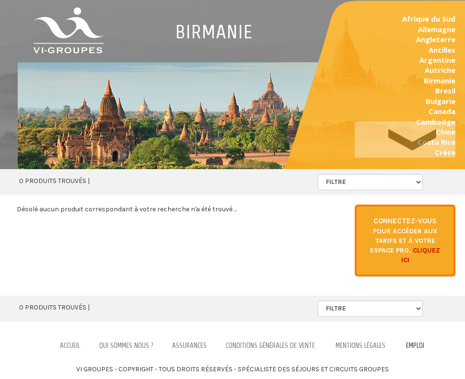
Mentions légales (360, 345)
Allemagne (436, 29)
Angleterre (435, 39)
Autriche (440, 70)
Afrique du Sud (428, 18)
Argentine (437, 60)
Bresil (445, 90)
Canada (442, 111)
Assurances (189, 345)
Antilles (442, 50)
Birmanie (439, 80)
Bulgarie (440, 101)
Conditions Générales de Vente (270, 345)
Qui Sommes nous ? (126, 345)
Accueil (70, 345)
